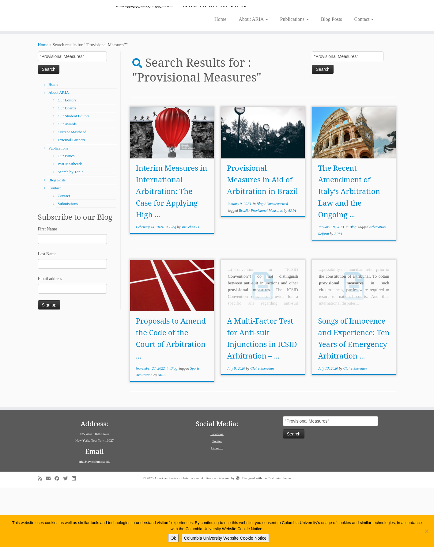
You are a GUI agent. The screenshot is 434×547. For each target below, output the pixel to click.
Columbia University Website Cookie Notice (225, 538)
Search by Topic (70, 231)
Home (220, 78)
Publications (294, 78)
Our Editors (67, 159)
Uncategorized (277, 263)
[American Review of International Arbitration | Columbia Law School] (217, 36)
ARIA (292, 270)
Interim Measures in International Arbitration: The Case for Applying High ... (171, 250)
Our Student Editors (73, 175)
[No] (426, 531)
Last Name (47, 313)
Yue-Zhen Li (190, 286)
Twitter (217, 500)
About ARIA (253, 78)
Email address (50, 338)
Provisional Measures (267, 270)
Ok (173, 538)
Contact (364, 78)
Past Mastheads (70, 223)
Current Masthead (72, 191)
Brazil (244, 270)
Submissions (68, 263)
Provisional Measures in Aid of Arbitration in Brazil (262, 239)
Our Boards (67, 167)
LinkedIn (217, 507)
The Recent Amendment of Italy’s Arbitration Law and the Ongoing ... (349, 250)
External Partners (71, 199)
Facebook (217, 493)
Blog (173, 286)
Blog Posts (331, 78)
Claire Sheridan (262, 428)
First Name (47, 288)
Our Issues (66, 215)
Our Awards (67, 183)
